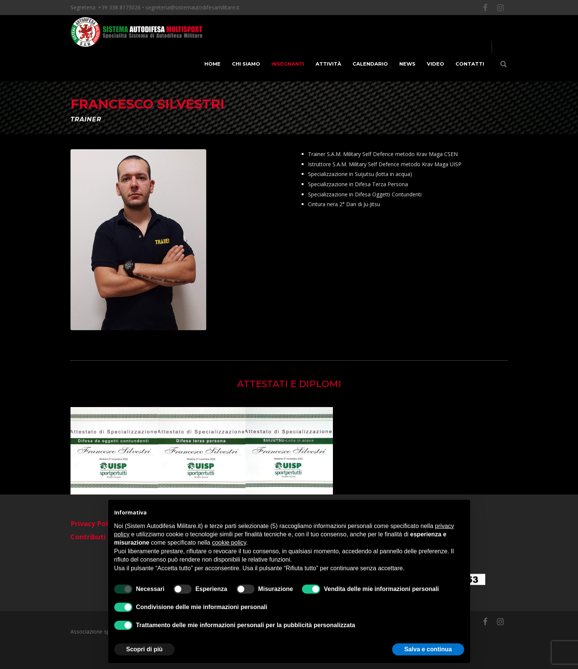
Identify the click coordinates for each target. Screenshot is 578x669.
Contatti (469, 64)
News (407, 64)
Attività (328, 64)
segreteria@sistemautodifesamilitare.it (192, 7)
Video (435, 64)
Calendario (370, 64)
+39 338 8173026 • (122, 7)
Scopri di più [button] (144, 649)
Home (212, 64)
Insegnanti (287, 64)
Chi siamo (246, 64)
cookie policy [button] (229, 542)
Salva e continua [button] (428, 649)
